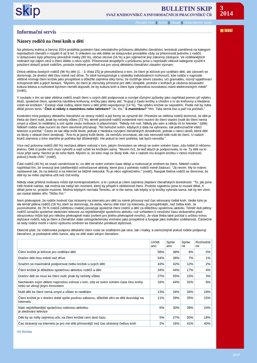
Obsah (176, 22)
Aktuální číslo (145, 22)
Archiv (162, 22)
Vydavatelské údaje (198, 22)
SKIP (236, 355)
